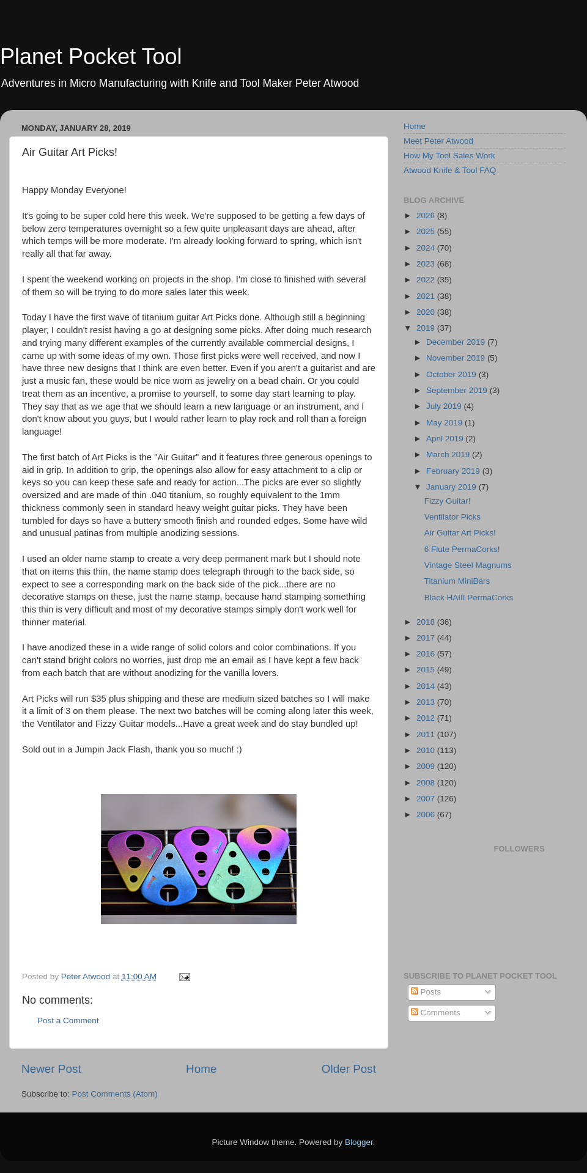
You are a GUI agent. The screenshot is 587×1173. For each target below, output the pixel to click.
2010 (426, 750)
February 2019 (454, 471)
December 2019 (456, 342)
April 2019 (446, 438)
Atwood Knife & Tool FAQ (450, 170)
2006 (426, 814)
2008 (426, 782)
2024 (426, 247)
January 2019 (452, 486)
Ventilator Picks (452, 516)
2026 (426, 215)
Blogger (359, 1142)
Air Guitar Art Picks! (460, 532)
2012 (426, 718)
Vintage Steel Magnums (468, 565)
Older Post (349, 1068)
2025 (426, 231)
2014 (426, 686)
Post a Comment (68, 1020)
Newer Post (51, 1068)
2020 (426, 312)
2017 (426, 637)
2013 (426, 702)
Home (201, 1068)
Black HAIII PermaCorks (469, 597)
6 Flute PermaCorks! (462, 549)
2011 (426, 734)
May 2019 (445, 422)
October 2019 (452, 374)
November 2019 (456, 357)
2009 (426, 766)
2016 (426, 653)
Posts (426, 991)
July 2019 (445, 406)
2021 (426, 296)
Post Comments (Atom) (115, 1093)
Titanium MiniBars (457, 581)
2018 (426, 622)
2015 (426, 669)
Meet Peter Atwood (438, 140)
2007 (426, 798)
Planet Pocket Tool (91, 56)
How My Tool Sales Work (449, 155)
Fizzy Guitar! (447, 501)
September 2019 (458, 390)
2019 (426, 328)
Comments (435, 1012)
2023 (426, 263)
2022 (426, 279)
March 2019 (449, 454)
